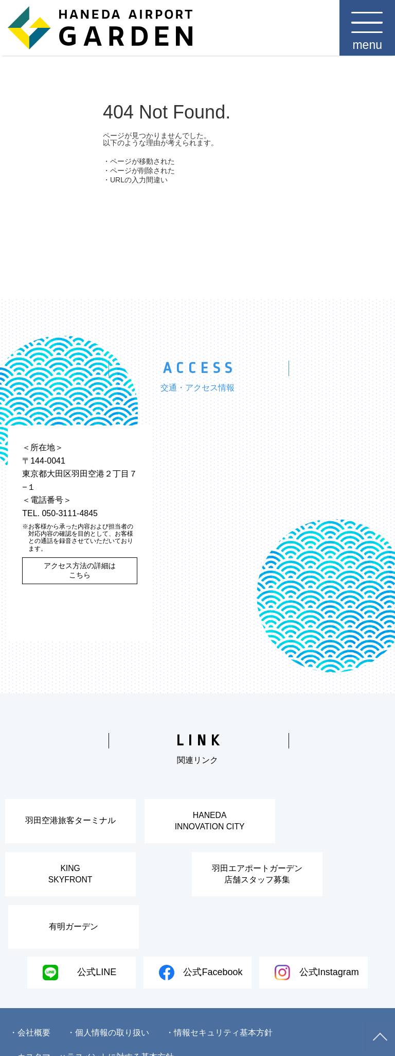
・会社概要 (29, 990)
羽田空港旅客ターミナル (66, 822)
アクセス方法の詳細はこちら (80, 570)
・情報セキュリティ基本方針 (219, 990)
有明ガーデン (259, 881)
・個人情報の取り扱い (108, 990)
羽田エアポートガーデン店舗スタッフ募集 (128, 881)
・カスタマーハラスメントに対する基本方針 (91, 1015)
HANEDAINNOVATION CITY (197, 822)
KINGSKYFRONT (329, 822)
